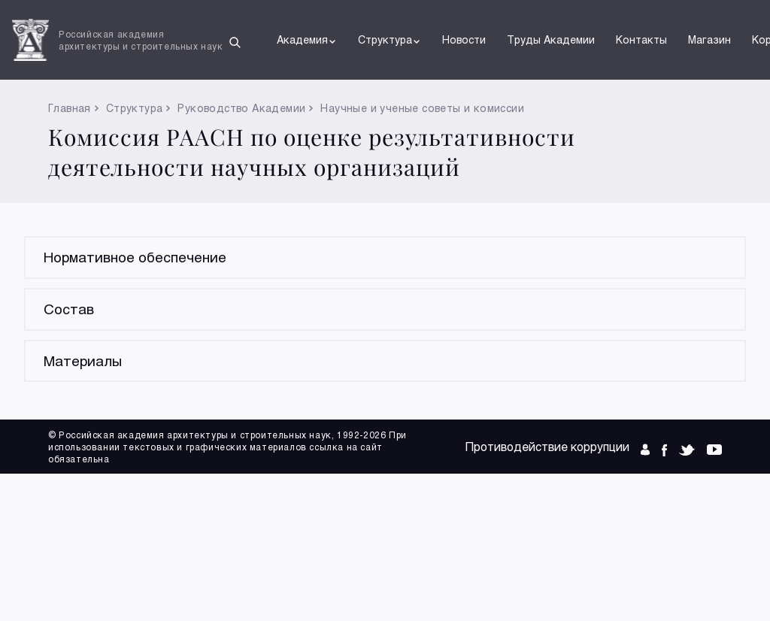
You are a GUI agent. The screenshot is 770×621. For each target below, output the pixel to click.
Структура (389, 40)
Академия (307, 40)
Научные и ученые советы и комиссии (422, 107)
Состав (69, 308)
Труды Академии (551, 39)
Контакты (641, 39)
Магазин (709, 39)
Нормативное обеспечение (135, 256)
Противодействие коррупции (547, 446)
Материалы (83, 360)
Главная (69, 107)
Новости (464, 39)
